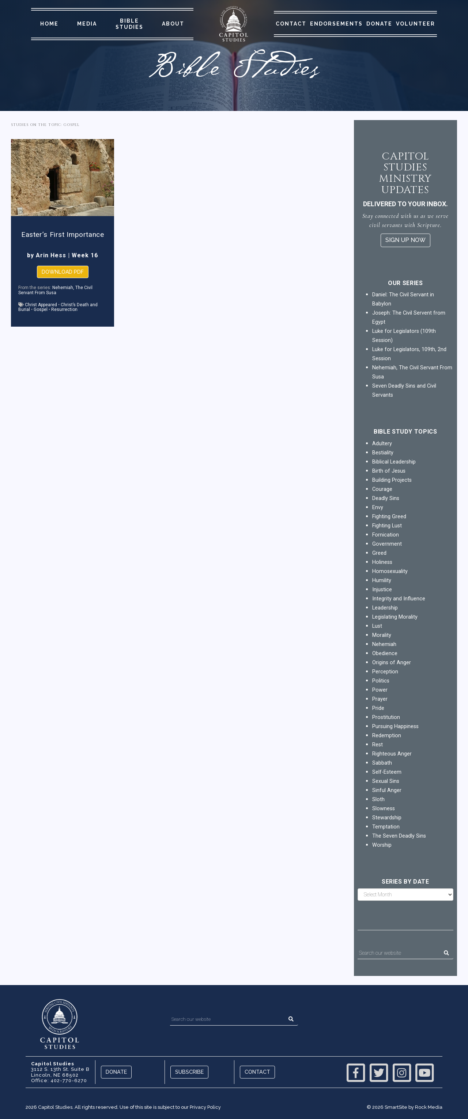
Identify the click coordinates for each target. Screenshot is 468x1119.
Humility (381, 580)
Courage (382, 489)
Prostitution (386, 717)
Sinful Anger (386, 790)
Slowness (383, 808)
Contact (291, 24)
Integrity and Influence (398, 599)
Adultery (382, 444)
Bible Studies (129, 24)
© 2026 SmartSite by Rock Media (404, 1107)
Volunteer (415, 24)
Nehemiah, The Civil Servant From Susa (55, 290)
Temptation (386, 827)
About (173, 24)
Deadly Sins (385, 498)
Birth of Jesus (388, 471)
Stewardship (386, 818)
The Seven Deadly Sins (399, 836)
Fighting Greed (389, 517)
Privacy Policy (205, 1107)
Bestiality (382, 453)
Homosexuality (390, 571)
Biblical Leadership (394, 462)
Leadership (385, 608)
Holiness (382, 562)
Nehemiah (384, 644)
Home (49, 24)
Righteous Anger (392, 754)
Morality (381, 635)
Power (380, 690)
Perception (385, 672)
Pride (378, 708)
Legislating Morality (395, 617)
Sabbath (382, 763)
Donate (379, 24)
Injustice (382, 590)
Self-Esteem (386, 772)
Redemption (386, 735)
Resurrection (64, 309)
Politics (380, 681)
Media (87, 24)
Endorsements (336, 24)
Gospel (41, 309)
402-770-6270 (68, 1080)
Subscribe (189, 1072)
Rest (377, 745)
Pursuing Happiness (395, 726)
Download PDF (63, 272)
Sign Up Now (405, 240)
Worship (382, 845)
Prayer (380, 699)
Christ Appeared (41, 304)
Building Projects (392, 480)
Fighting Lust (387, 526)
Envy (377, 507)
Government (387, 544)
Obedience (384, 653)
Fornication (385, 535)
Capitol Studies (55, 1107)
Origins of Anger (391, 663)
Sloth (378, 799)
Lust (377, 626)
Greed (379, 553)
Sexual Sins (385, 781)
